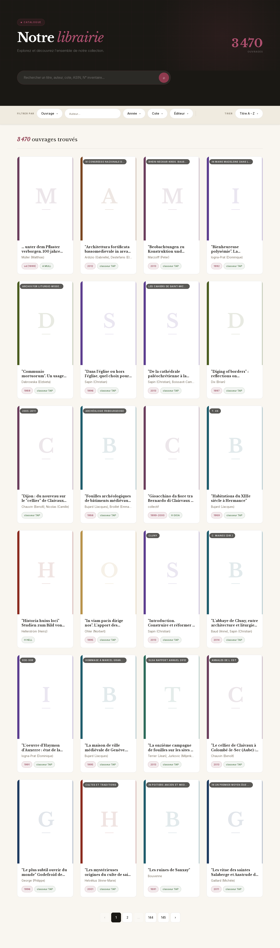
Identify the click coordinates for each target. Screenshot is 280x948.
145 (163, 917)
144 (150, 917)
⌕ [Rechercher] (164, 77)
